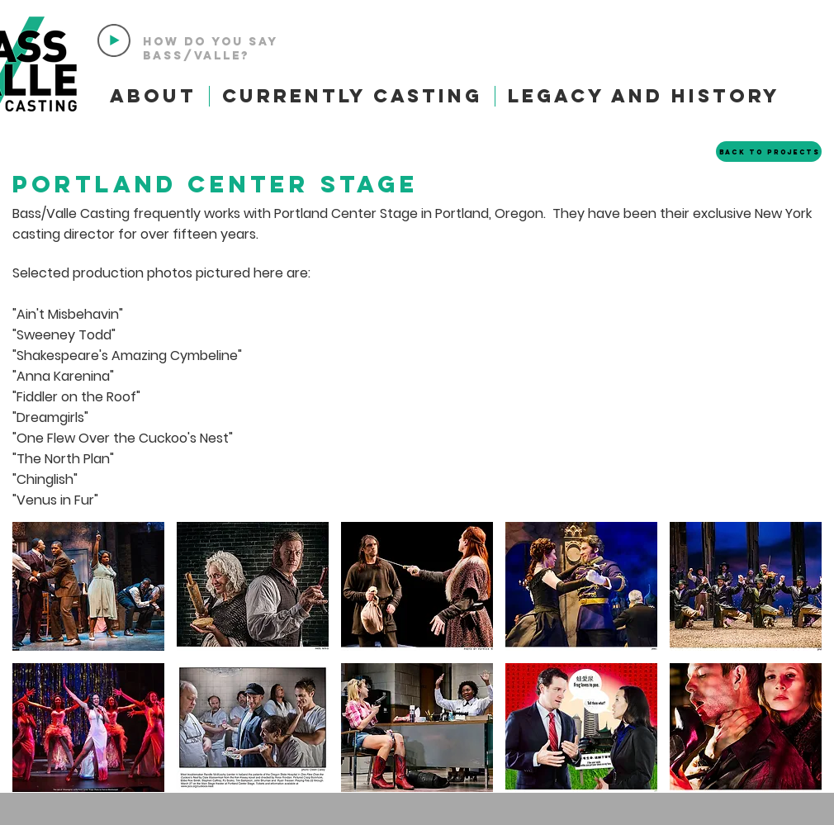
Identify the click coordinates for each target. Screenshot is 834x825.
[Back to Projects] (769, 151)
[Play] (113, 40)
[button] (88, 586)
